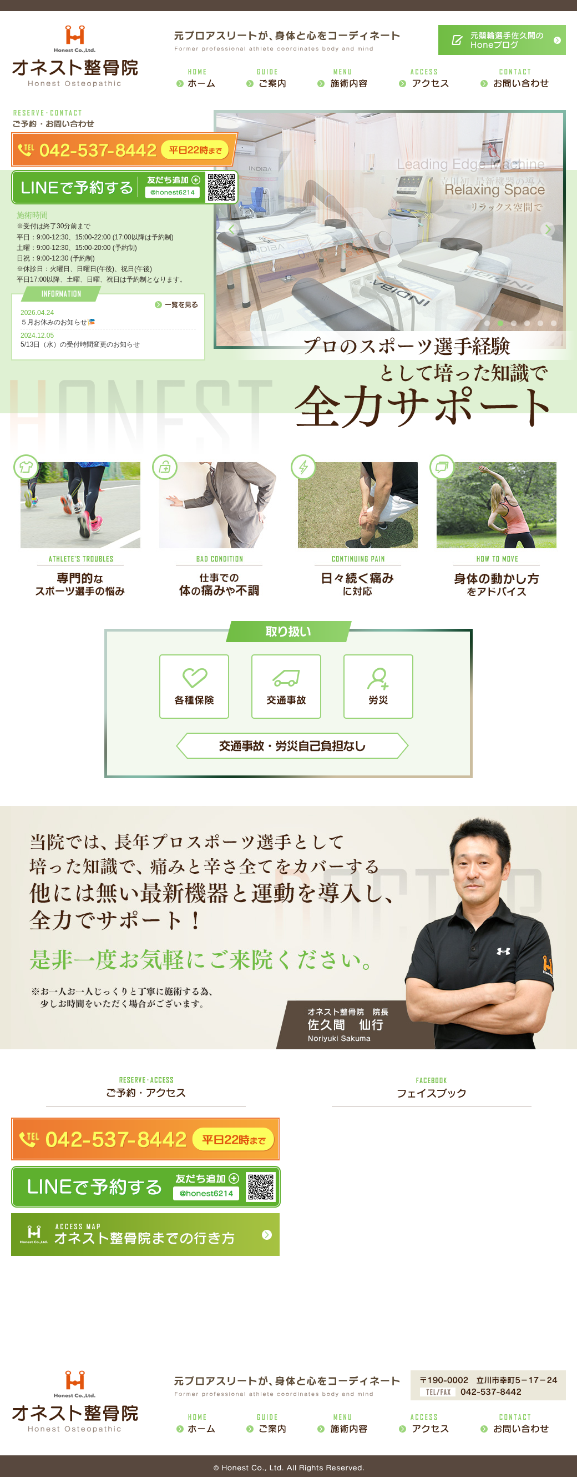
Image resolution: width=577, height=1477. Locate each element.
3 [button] (513, 323)
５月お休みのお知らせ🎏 (58, 322)
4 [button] (527, 323)
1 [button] (487, 323)
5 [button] (540, 323)
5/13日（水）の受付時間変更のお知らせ (80, 344)
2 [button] (500, 323)
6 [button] (553, 323)
